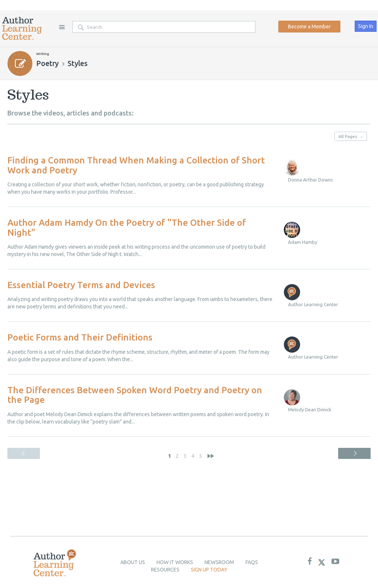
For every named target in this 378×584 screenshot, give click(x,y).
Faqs (251, 562)
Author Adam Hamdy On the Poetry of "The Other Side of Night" (126, 227)
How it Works (175, 562)
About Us (132, 562)
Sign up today (209, 570)
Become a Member (309, 27)
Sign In (365, 26)
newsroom (219, 562)
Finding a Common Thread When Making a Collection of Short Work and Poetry (136, 165)
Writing (42, 54)
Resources (165, 570)
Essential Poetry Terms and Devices (81, 285)
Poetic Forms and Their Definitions (79, 337)
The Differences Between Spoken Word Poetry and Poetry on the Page (134, 395)
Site (61, 26)
